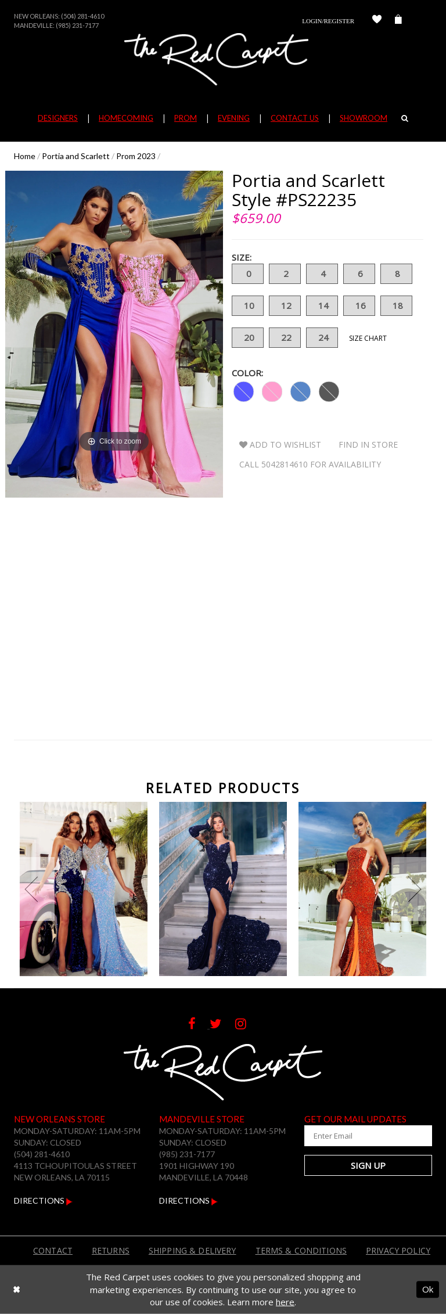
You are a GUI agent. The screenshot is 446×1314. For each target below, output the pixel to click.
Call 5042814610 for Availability (310, 464)
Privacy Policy (398, 1250)
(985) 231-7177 (77, 25)
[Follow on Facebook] (199, 1025)
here (285, 1302)
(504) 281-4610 (82, 16)
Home (24, 156)
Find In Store (368, 444)
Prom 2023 (136, 156)
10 (247, 305)
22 (284, 337)
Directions (43, 1200)
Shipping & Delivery (192, 1250)
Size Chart (368, 338)
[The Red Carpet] (223, 59)
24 (322, 337)
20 (247, 337)
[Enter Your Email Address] (368, 1135)
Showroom (363, 118)
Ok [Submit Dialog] (427, 1289)
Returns (111, 1250)
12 (284, 305)
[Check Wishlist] (377, 20)
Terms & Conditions (301, 1250)
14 (322, 305)
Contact (53, 1250)
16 (359, 305)
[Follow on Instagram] (246, 1025)
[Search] (404, 118)
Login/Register (328, 20)
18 (396, 305)
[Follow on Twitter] (222, 1025)
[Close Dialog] (16, 1289)
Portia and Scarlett (76, 156)
